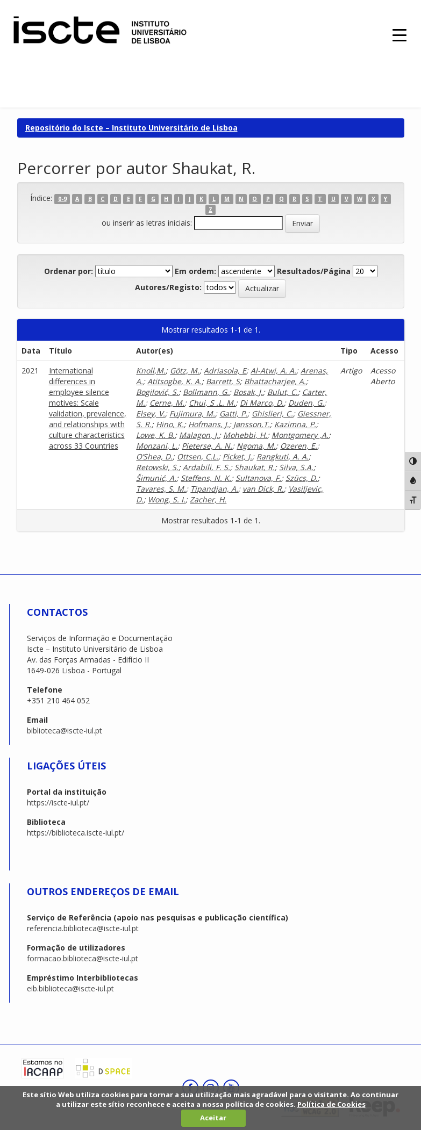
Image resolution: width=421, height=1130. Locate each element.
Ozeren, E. (298, 446)
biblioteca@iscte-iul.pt (64, 730)
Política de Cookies (331, 1104)
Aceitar (213, 1117)
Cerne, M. (166, 403)
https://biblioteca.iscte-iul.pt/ (75, 832)
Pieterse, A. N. (207, 446)
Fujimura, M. (192, 413)
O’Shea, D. (154, 456)
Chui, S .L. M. (212, 403)
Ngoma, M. (256, 446)
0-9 (62, 199)
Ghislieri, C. (272, 413)
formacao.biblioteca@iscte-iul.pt (82, 958)
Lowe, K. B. (155, 435)
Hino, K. (170, 424)
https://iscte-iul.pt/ (58, 802)
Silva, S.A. (296, 467)
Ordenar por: (68, 271)
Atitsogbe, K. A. (174, 381)
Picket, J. (237, 456)
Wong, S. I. (166, 499)
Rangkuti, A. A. (282, 456)
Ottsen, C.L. (197, 456)
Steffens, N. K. (206, 478)
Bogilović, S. (157, 392)
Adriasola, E (225, 370)
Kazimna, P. (295, 424)
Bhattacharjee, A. (275, 381)
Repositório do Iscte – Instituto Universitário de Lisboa (131, 128)
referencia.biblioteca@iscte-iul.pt (83, 928)
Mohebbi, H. (245, 435)
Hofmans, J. (208, 424)
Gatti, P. (233, 413)
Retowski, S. (157, 467)
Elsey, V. (150, 413)
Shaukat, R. (254, 467)
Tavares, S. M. (161, 489)
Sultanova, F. (258, 478)
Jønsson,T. (251, 424)
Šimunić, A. (156, 478)
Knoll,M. (151, 370)
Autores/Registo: (168, 287)
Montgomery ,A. (300, 435)
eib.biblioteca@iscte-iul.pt (70, 988)
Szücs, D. (302, 478)
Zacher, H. (208, 499)
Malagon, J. (199, 435)
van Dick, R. (263, 489)
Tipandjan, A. (214, 489)
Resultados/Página (314, 271)
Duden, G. (306, 403)
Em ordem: (195, 271)
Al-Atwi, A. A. (273, 370)
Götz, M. (184, 370)
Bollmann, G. (206, 392)
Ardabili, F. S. (206, 467)
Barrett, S (223, 381)
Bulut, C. (282, 392)
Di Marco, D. (262, 403)
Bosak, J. (248, 392)
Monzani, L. (156, 446)
